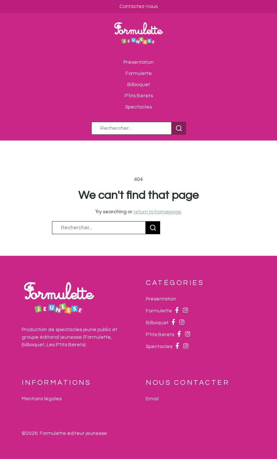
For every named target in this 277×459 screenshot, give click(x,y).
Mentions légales (42, 398)
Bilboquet (138, 84)
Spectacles (138, 107)
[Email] (152, 399)
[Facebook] (177, 311)
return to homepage (157, 211)
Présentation (138, 62)
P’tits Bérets (138, 95)
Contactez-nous (138, 6)
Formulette (139, 73)
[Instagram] (185, 311)
